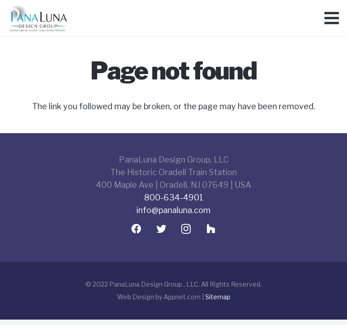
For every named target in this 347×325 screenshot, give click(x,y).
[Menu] (332, 18)
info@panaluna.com (173, 210)
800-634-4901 (173, 197)
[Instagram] (186, 229)
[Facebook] (136, 229)
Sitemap (217, 297)
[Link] (38, 18)
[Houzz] (210, 229)
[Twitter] (161, 229)
